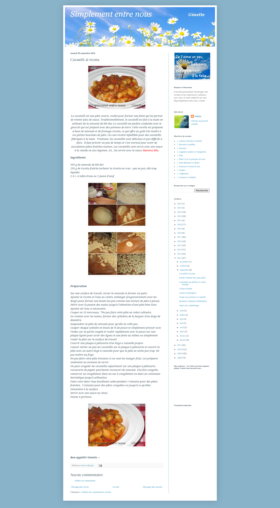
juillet (182, 315)
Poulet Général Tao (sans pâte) (192, 278)
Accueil (115, 487)
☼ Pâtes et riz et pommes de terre (191, 159)
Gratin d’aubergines (187, 293)
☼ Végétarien (182, 173)
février (183, 336)
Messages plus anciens (152, 487)
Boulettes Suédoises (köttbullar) (193, 301)
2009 (179, 353)
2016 (179, 241)
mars (182, 331)
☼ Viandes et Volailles (186, 177)
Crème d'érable (185, 288)
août (182, 310)
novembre (184, 261)
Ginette (197, 116)
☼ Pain (180, 155)
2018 (179, 233)
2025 (179, 203)
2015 (179, 245)
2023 (179, 212)
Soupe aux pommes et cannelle (192, 297)
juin (182, 319)
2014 (179, 249)
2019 (179, 228)
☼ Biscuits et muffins (186, 144)
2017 (179, 237)
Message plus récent (80, 487)
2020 (179, 224)
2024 (179, 207)
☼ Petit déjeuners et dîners (188, 162)
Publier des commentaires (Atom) (96, 492)
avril (182, 327)
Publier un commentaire (85, 480)
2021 (179, 220)
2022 (179, 216)
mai (182, 323)
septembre (184, 270)
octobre (183, 266)
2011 (179, 345)
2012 (179, 258)
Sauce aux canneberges (189, 305)
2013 (179, 254)
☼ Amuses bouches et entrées (189, 141)
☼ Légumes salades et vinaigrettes (191, 152)
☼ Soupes (181, 170)
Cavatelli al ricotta (187, 273)
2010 (179, 349)
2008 (179, 358)
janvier (183, 340)
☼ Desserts (181, 148)
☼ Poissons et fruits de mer (188, 166)
